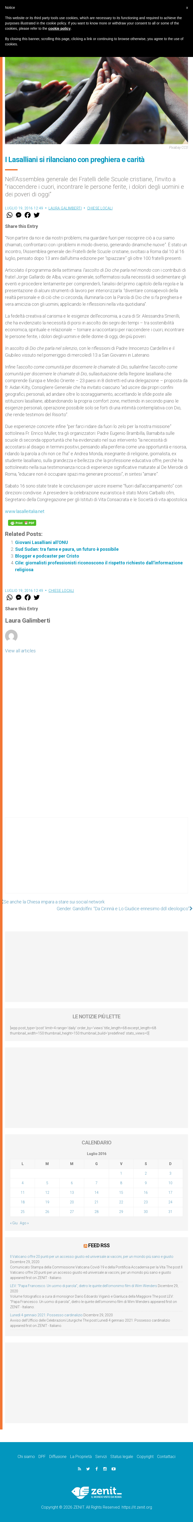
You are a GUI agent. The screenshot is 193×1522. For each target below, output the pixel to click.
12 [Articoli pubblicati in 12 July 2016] (47, 1193)
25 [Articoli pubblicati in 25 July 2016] (23, 1212)
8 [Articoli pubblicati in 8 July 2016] (121, 1183)
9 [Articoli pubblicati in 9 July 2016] (146, 1183)
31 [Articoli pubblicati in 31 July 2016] (170, 1212)
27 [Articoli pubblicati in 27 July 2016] (72, 1212)
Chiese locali (100, 208)
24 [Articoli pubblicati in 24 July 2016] (170, 1202)
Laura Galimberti (65, 208)
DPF (42, 1456)
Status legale (121, 1456)
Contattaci (166, 1456)
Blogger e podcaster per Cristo (47, 556)
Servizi (101, 1456)
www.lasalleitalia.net (24, 511)
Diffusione (58, 1456)
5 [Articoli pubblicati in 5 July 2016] (47, 1183)
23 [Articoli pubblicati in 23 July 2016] (146, 1202)
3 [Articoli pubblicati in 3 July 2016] (170, 1173)
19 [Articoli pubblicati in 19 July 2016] (47, 1202)
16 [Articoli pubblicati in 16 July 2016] (146, 1193)
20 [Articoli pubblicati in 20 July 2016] (72, 1202)
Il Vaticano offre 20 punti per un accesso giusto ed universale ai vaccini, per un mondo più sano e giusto (91, 1257)
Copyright (145, 1456)
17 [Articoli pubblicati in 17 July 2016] (170, 1193)
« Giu (14, 1223)
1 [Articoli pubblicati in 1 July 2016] (121, 1173)
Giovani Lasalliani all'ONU (41, 542)
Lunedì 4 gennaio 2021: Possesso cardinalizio (46, 1315)
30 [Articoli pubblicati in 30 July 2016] (146, 1212)
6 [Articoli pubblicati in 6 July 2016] (72, 1183)
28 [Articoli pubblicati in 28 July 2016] (96, 1212)
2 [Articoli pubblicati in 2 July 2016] (146, 1173)
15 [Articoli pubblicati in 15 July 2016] (121, 1193)
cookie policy (59, 28)
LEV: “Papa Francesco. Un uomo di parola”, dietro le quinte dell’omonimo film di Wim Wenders (83, 1286)
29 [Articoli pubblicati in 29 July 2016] (121, 1212)
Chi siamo (26, 1456)
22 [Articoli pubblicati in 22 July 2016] (121, 1202)
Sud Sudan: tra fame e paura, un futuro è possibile (67, 549)
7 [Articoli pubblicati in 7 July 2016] (96, 1183)
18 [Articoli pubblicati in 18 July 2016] (23, 1202)
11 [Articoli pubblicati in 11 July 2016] (23, 1193)
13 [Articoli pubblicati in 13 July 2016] (72, 1193)
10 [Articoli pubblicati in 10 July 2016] (170, 1183)
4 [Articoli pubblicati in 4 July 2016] (23, 1183)
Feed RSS (99, 1245)
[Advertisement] (96, 860)
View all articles (20, 650)
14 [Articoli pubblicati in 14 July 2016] (96, 1193)
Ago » (24, 1223)
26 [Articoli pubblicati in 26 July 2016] (47, 1212)
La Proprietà (81, 1456)
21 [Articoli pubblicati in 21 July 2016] (96, 1202)
